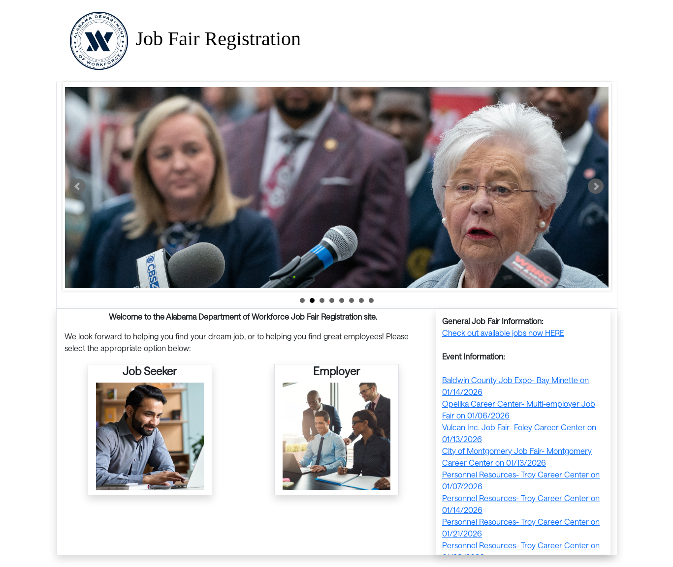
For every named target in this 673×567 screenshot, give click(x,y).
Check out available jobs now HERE (503, 332)
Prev (78, 186)
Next (596, 186)
